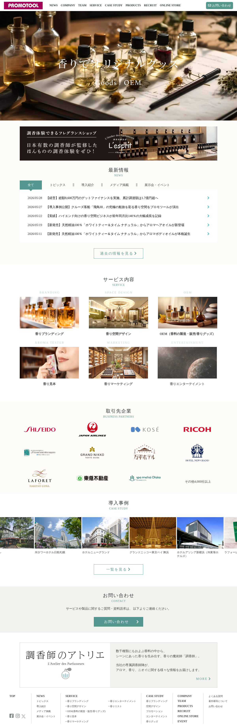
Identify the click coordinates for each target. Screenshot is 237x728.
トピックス (42, 701)
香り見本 (72, 716)
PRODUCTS (133, 5)
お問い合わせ (221, 5)
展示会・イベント (46, 716)
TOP (12, 696)
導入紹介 (41, 706)
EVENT (182, 721)
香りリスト (116, 706)
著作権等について (218, 701)
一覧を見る (116, 569)
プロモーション (154, 711)
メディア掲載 (44, 711)
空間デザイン (153, 706)
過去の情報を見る (116, 253)
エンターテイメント (156, 716)
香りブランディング (77, 701)
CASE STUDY (113, 5)
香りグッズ (152, 721)
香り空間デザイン (76, 706)
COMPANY (68, 5)
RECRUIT (150, 5)
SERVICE (96, 5)
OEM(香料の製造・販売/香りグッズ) (86, 711)
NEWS (54, 5)
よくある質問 (216, 696)
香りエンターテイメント (123, 701)
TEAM (82, 5)
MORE (202, 678)
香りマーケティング (77, 721)
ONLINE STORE (170, 5)
